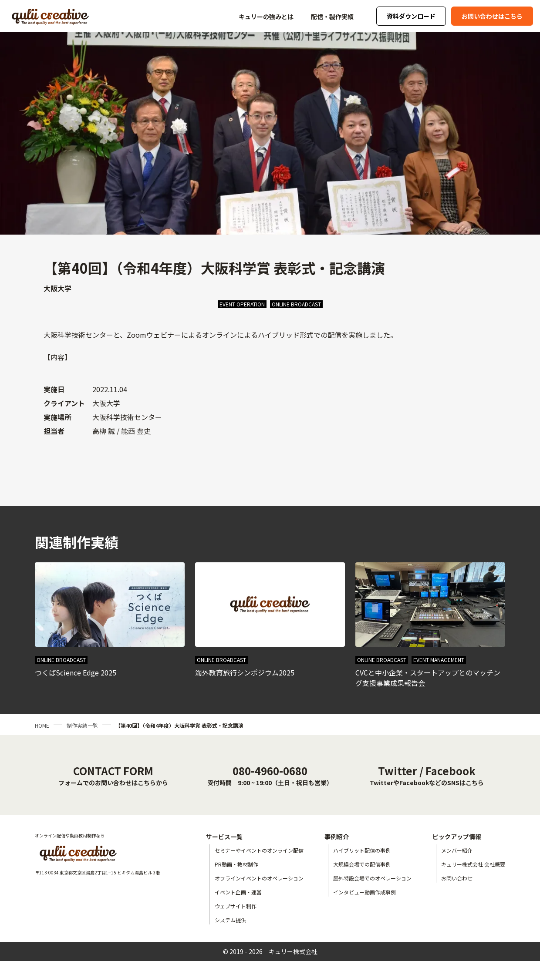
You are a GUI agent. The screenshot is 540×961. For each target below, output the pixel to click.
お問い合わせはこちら (492, 16)
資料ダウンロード (411, 16)
